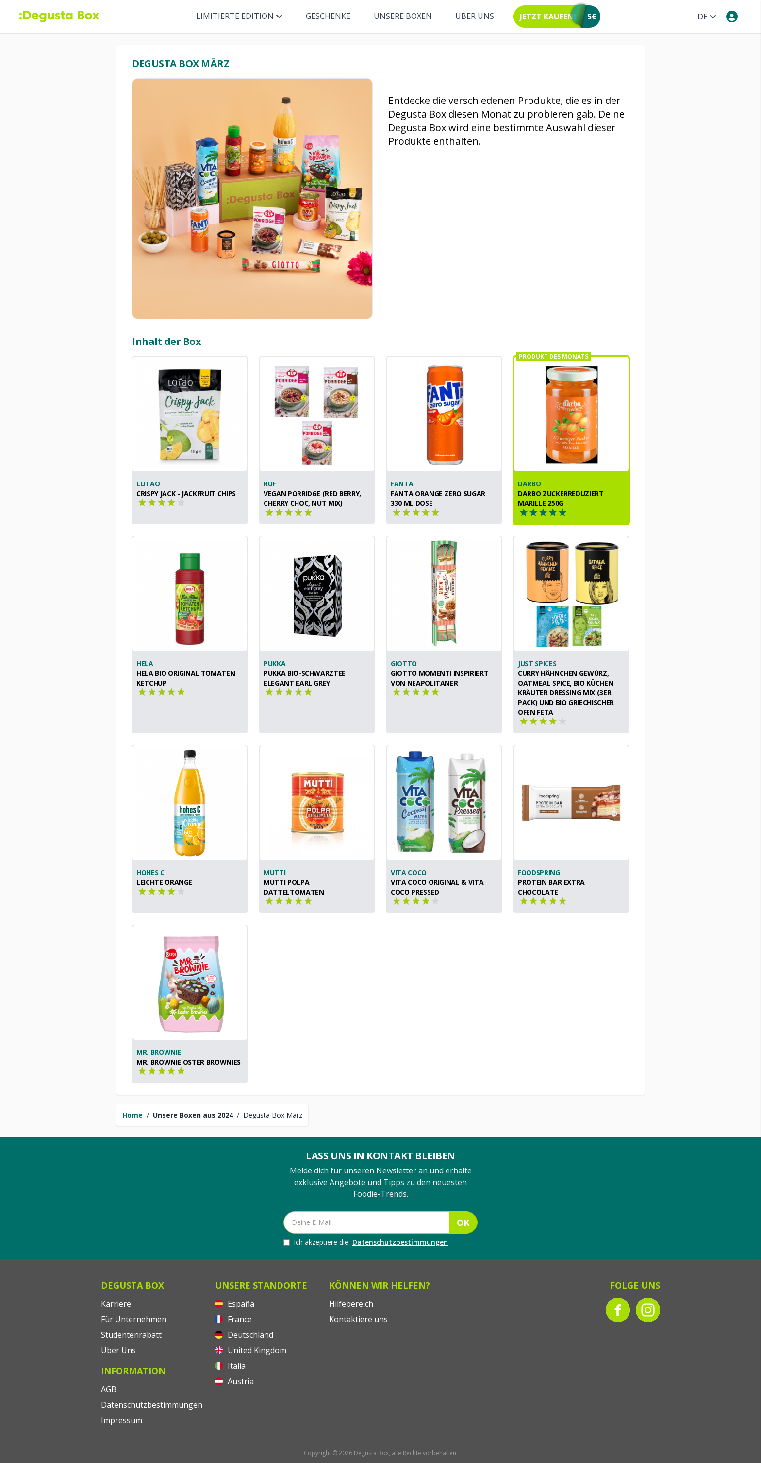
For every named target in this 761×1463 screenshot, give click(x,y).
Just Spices (537, 663)
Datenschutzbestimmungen (400, 1242)
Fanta (402, 483)
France (233, 1319)
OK (463, 1222)
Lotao (148, 483)
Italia (230, 1365)
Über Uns (474, 16)
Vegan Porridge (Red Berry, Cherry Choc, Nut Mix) (312, 498)
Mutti (274, 872)
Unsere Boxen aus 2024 (193, 1114)
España (234, 1303)
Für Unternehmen (133, 1319)
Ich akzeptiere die (365, 1242)
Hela (144, 663)
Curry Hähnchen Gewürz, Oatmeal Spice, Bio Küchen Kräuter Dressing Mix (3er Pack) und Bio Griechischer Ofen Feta (566, 693)
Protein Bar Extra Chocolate (551, 887)
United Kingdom (250, 1350)
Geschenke (328, 16)
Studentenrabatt (131, 1334)
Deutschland (244, 1334)
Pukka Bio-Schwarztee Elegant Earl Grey (305, 678)
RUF (270, 483)
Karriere (116, 1303)
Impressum (121, 1420)
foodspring (539, 872)
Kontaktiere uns (358, 1319)
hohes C (150, 872)
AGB (108, 1389)
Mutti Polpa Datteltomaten (294, 887)
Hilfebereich (351, 1303)
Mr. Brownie (158, 1052)
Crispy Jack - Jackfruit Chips (186, 493)
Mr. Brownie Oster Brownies (188, 1062)
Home (132, 1114)
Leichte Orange (164, 882)
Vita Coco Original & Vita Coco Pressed (437, 887)
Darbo (529, 483)
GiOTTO (404, 663)
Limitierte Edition (239, 16)
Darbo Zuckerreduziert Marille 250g (561, 498)
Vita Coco (409, 872)
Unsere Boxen (403, 16)
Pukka (274, 663)
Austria (234, 1381)
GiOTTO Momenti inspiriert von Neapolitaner (439, 678)
